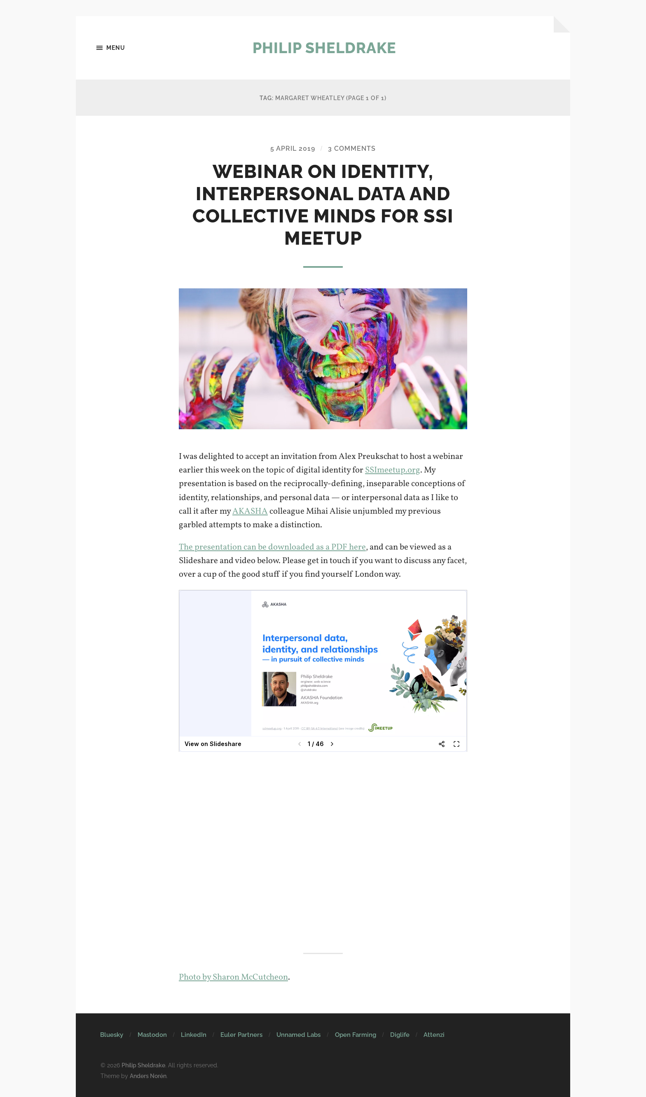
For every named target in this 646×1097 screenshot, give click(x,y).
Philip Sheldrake (324, 47)
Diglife (400, 1035)
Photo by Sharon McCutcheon (233, 977)
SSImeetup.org (392, 470)
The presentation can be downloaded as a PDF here (272, 547)
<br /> (323, 671)
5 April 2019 (292, 148)
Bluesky (111, 1035)
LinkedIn (193, 1035)
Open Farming (355, 1035)
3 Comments (352, 148)
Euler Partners (241, 1035)
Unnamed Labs (298, 1035)
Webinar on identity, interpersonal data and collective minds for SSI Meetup (323, 205)
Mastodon (152, 1035)
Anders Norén (148, 1075)
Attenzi (434, 1035)
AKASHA (250, 511)
